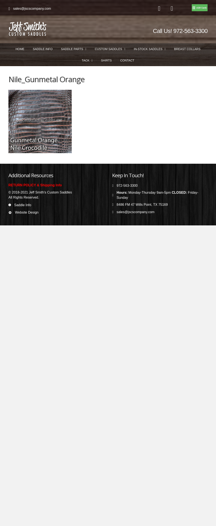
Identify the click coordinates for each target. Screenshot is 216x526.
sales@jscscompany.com (32, 8)
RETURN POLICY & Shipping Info (35, 185)
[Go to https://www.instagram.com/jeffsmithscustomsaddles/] (172, 8)
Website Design (27, 212)
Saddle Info (22, 205)
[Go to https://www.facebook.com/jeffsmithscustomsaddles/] (159, 8)
